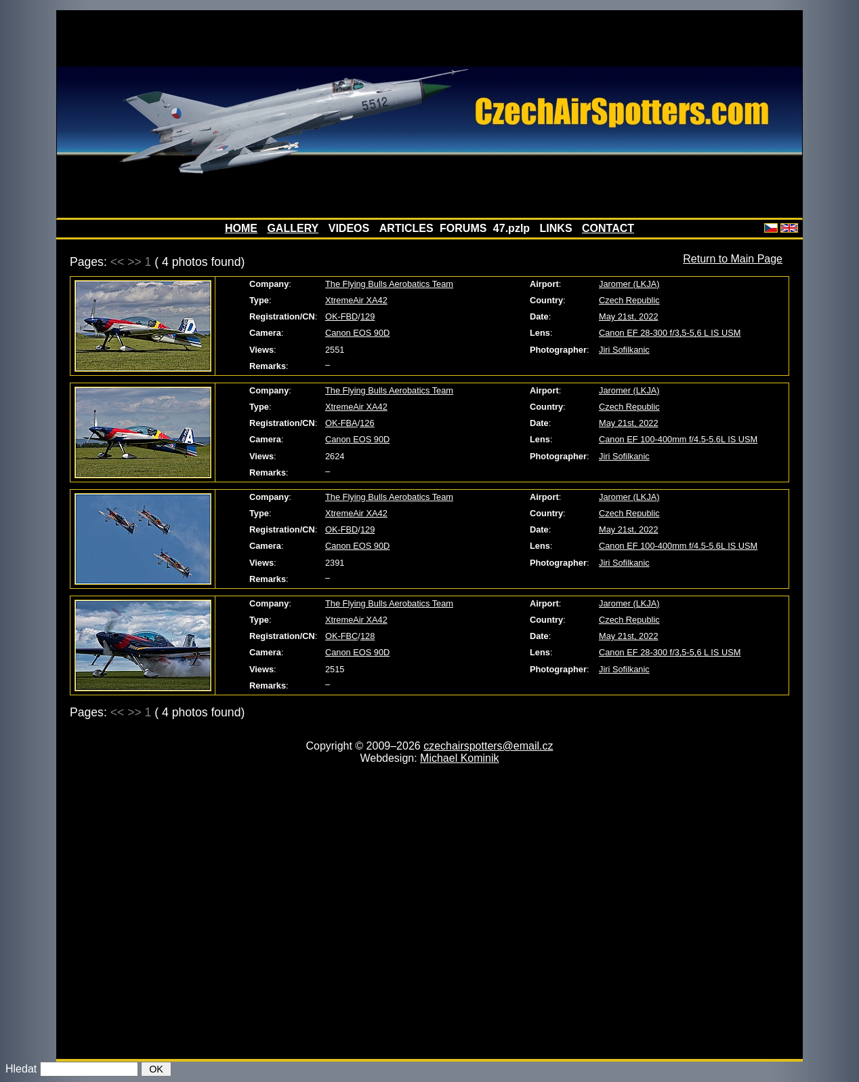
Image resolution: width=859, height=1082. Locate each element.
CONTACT (608, 228)
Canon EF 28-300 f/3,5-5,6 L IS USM (669, 333)
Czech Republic (629, 300)
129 (367, 316)
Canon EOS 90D (357, 333)
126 (367, 423)
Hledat (21, 1069)
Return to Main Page (732, 259)
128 (367, 636)
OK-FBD (341, 316)
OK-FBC (341, 636)
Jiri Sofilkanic (624, 350)
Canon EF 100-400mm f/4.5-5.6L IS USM (678, 439)
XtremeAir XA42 (356, 300)
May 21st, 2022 (628, 316)
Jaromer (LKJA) (629, 284)
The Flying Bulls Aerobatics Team (389, 284)
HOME (241, 228)
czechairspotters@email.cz (488, 746)
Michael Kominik (459, 758)
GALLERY (292, 228)
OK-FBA (341, 423)
